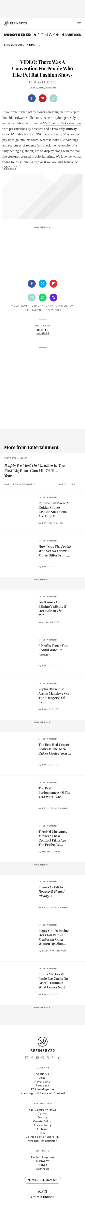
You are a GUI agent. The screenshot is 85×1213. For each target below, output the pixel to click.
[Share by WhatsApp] (43, 297)
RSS (42, 1133)
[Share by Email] (53, 98)
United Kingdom (42, 1157)
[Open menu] (79, 22)
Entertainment (34, 310)
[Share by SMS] (53, 297)
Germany (42, 1161)
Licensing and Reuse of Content (42, 1093)
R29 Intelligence (42, 1089)
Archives (42, 1129)
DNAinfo (10, 167)
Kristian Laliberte (42, 82)
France (42, 1165)
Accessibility (42, 1125)
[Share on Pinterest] (43, 98)
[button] (42, 98)
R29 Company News (42, 1109)
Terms (42, 1113)
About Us (42, 1074)
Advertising (42, 1081)
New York (55, 310)
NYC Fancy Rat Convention (62, 123)
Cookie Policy (42, 1121)
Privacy (42, 1117)
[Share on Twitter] (43, 284)
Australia (42, 1169)
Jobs (42, 1078)
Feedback (42, 1085)
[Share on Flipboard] (53, 284)
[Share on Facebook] (32, 98)
